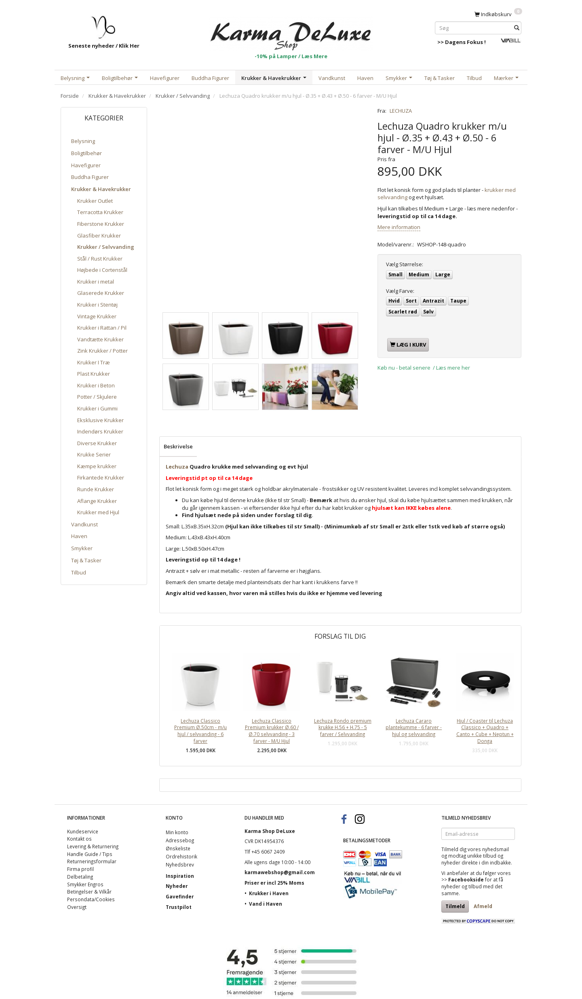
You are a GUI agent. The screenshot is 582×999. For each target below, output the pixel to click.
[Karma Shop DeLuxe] (291, 32)
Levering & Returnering (92, 846)
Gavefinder (180, 896)
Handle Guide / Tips (89, 854)
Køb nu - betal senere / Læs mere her (423, 367)
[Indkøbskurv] (498, 13)
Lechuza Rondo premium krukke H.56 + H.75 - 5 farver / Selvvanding (342, 727)
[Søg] (516, 28)
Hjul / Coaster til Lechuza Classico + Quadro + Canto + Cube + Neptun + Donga (485, 730)
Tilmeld (455, 906)
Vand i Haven (265, 903)
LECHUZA (401, 110)
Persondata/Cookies (91, 899)
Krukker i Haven (269, 893)
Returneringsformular (91, 861)
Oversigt (76, 907)
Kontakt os (79, 838)
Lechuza (177, 466)
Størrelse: (404, 264)
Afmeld (483, 906)
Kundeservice (82, 831)
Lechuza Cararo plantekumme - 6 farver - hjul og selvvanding (414, 727)
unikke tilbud (481, 855)
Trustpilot (179, 907)
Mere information (398, 227)
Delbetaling (80, 876)
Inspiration (180, 876)
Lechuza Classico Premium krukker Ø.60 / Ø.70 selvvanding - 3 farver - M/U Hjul (272, 730)
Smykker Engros (85, 884)
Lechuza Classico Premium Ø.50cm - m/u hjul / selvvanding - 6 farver (200, 730)
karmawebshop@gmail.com (280, 872)
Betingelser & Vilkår (89, 891)
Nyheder (177, 886)
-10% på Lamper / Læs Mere (291, 56)
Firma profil (80, 869)
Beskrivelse (178, 446)
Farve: (400, 290)
